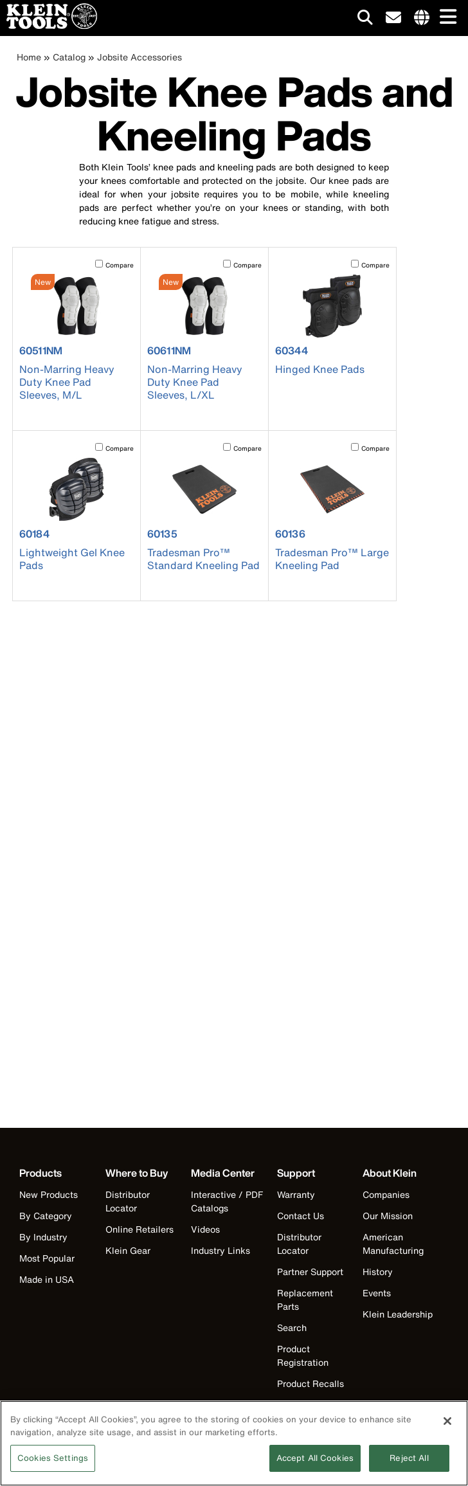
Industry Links (220, 1250)
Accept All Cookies (315, 1466)
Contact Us (300, 1215)
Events (377, 1293)
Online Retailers (139, 1229)
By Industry (43, 1237)
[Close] (447, 1429)
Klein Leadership (398, 1314)
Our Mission (388, 1215)
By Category (45, 1215)
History (378, 1271)
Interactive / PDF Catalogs (227, 1201)
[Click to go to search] (365, 19)
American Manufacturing (393, 1243)
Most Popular (47, 1258)
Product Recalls (310, 1383)
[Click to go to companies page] (421, 18)
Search (292, 1327)
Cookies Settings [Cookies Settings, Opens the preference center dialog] (52, 1466)
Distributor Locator (127, 1201)
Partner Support (310, 1271)
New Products (48, 1194)
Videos (205, 1229)
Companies (386, 1194)
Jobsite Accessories (139, 57)
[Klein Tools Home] (48, 25)
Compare (119, 265)
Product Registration (302, 1355)
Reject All (409, 1466)
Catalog (69, 57)
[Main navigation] (445, 17)
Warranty (296, 1194)
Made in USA (46, 1279)
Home (29, 57)
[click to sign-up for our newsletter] (393, 18)
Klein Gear (127, 1250)
